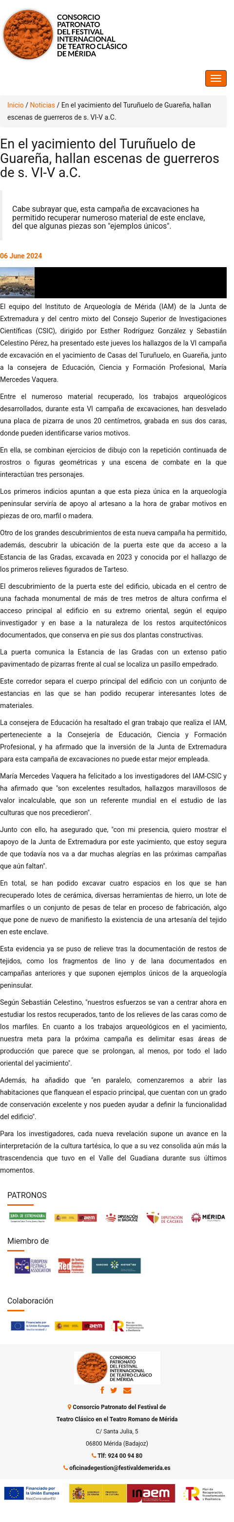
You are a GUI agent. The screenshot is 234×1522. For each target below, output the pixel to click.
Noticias (42, 105)
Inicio (15, 105)
